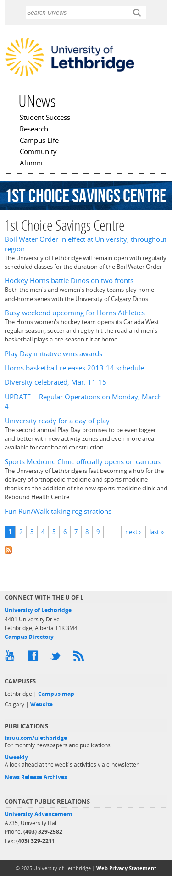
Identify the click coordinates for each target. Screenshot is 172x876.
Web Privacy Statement (126, 868)
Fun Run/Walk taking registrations (58, 511)
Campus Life (39, 141)
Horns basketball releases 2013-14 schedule (74, 368)
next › (133, 532)
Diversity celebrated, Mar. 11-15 (55, 382)
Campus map (56, 693)
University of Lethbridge (38, 610)
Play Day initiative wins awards (53, 353)
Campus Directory (29, 636)
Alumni (31, 163)
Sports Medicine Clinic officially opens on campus (83, 461)
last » (157, 532)
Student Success (45, 118)
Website (41, 704)
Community (38, 152)
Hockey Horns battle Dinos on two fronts (69, 280)
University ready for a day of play (57, 421)
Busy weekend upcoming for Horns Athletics (75, 313)
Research (34, 129)
